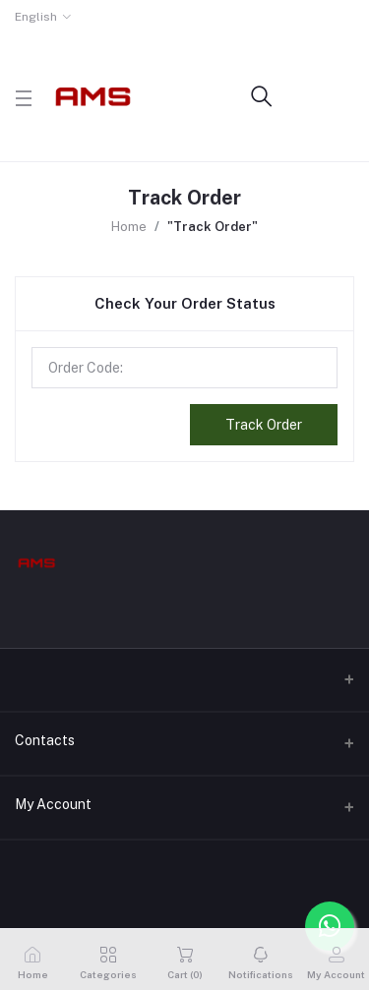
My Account (53, 804)
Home (129, 226)
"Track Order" (212, 226)
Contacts (45, 740)
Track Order (263, 425)
